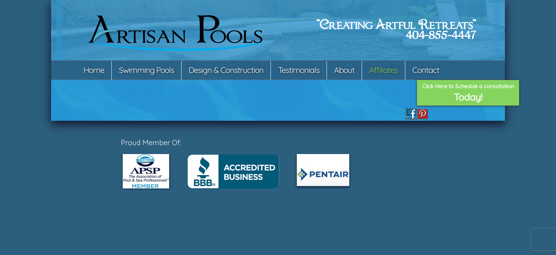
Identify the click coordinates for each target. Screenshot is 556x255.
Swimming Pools (146, 70)
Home (94, 70)
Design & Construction (226, 70)
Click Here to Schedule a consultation (468, 93)
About (344, 70)
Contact (425, 70)
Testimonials (298, 70)
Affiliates (383, 70)
